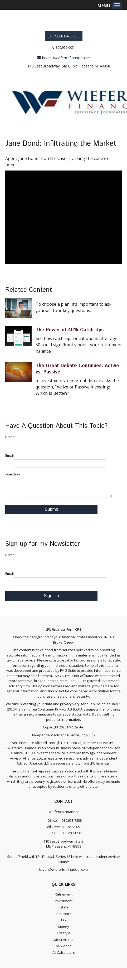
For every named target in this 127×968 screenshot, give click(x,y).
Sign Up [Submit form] (51, 596)
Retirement (63, 894)
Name (10, 436)
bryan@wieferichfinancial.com (66, 57)
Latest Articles (63, 939)
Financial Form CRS (66, 629)
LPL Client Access (64, 36)
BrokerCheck (63, 642)
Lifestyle (63, 933)
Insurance (64, 913)
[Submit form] (51, 509)
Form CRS (87, 735)
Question (12, 474)
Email (9, 455)
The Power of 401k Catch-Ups (70, 330)
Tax (63, 920)
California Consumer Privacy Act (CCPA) (52, 709)
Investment (63, 900)
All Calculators (63, 952)
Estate (63, 907)
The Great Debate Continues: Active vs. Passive (77, 369)
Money (63, 926)
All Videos (63, 945)
